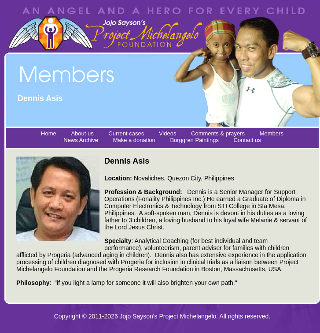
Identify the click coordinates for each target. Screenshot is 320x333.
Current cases (126, 133)
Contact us (247, 140)
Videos (168, 133)
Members (271, 133)
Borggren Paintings (194, 140)
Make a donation (134, 140)
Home (48, 133)
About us (82, 133)
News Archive (80, 140)
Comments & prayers (218, 133)
